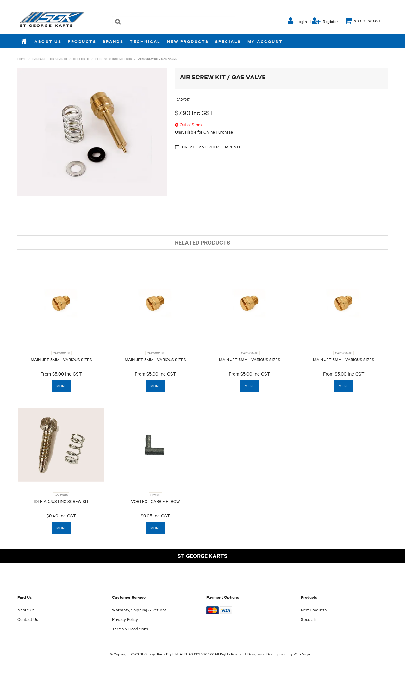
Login (301, 21)
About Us (47, 41)
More (61, 385)
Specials (228, 41)
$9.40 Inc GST (61, 515)
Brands (113, 41)
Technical (145, 41)
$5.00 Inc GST (67, 374)
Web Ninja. (302, 653)
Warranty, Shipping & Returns (139, 609)
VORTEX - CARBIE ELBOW (155, 501)
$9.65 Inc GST (155, 515)
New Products (188, 41)
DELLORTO (81, 58)
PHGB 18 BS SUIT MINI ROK (113, 58)
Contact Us (27, 619)
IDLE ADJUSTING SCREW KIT (61, 501)
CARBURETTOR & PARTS (49, 58)
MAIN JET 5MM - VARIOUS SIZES (61, 359)
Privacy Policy (125, 619)
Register (330, 21)
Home (24, 41)
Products (82, 41)
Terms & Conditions (130, 628)
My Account (265, 41)
